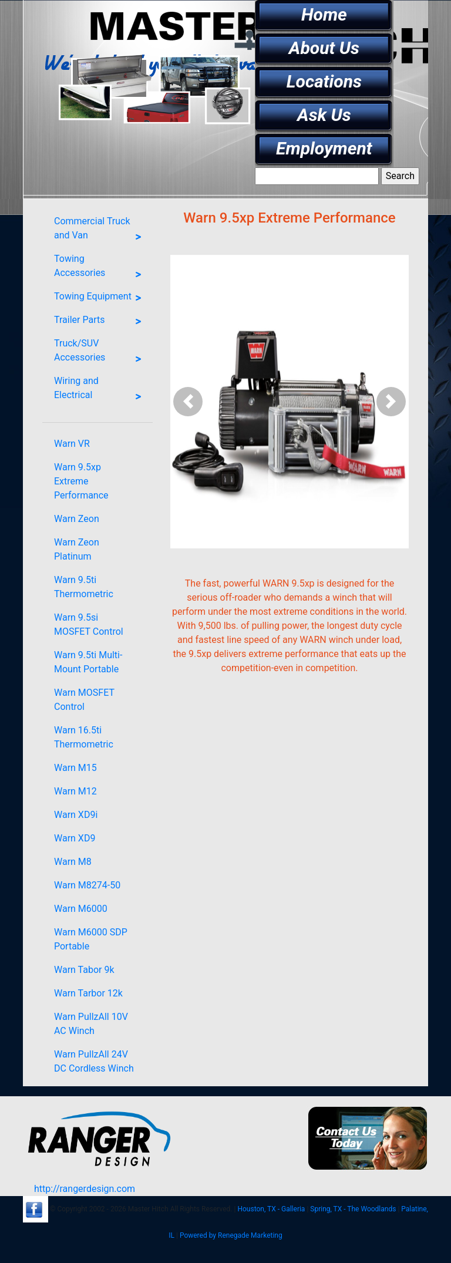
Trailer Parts (100, 322)
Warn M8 (73, 861)
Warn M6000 (80, 908)
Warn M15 (75, 767)
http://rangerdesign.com (84, 1188)
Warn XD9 (74, 838)
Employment (324, 148)
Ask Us (324, 115)
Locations (324, 81)
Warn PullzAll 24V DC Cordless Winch (94, 1061)
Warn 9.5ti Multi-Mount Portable (88, 662)
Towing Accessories (100, 268)
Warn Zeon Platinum (76, 549)
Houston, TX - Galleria (271, 1209)
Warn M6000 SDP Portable (90, 939)
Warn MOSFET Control (84, 699)
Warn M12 (75, 791)
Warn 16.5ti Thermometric (83, 737)
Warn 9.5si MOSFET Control (88, 624)
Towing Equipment (100, 298)
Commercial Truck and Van (100, 230)
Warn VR (72, 443)
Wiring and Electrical (100, 390)
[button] (188, 401)
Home (324, 14)
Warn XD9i (75, 814)
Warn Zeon (76, 518)
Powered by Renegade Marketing (231, 1235)
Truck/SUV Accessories (100, 353)
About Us (324, 48)
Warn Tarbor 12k (88, 993)
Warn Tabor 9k (84, 969)
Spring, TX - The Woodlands (353, 1209)
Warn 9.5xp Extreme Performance (81, 481)
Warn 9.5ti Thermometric (83, 586)
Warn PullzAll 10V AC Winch (91, 1023)
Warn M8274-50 (87, 885)
